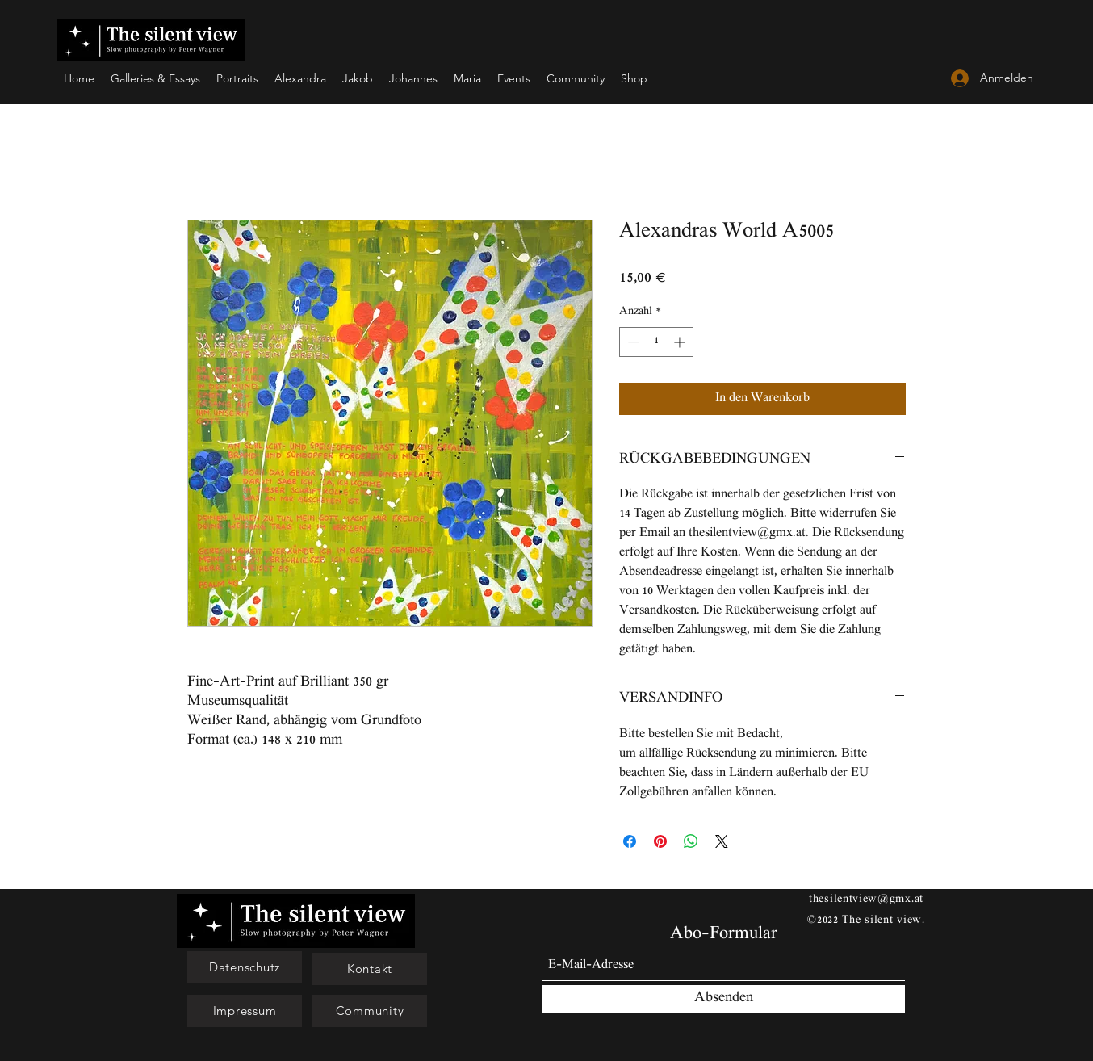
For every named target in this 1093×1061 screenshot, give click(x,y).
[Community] (369, 1011)
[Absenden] (723, 999)
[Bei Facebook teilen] (629, 841)
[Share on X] (721, 841)
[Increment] (681, 342)
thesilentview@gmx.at (866, 899)
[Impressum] (244, 1011)
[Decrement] (632, 342)
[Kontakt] (369, 969)
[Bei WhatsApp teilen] (691, 841)
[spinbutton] (656, 342)
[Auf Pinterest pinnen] (660, 841)
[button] (244, 967)
